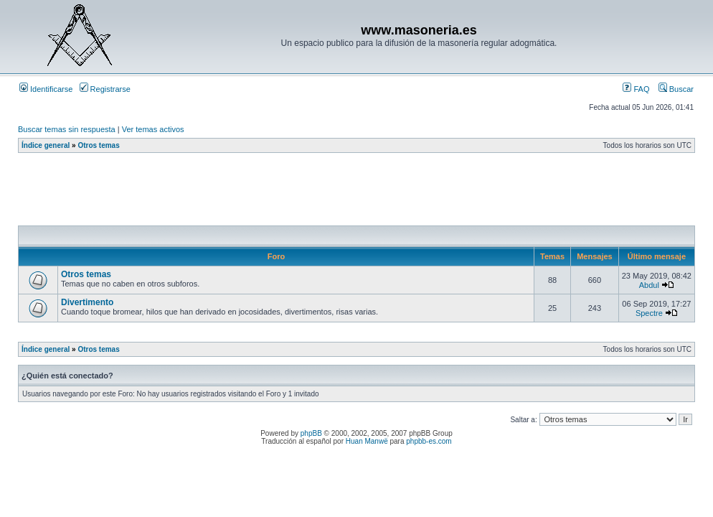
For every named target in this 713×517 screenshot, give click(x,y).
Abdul (649, 285)
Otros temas (98, 145)
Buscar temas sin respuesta (66, 129)
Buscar (676, 89)
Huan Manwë (367, 441)
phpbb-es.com (428, 441)
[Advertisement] (279, 193)
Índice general (46, 145)
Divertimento (87, 302)
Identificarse (45, 89)
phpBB (311, 433)
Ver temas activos (153, 129)
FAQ (636, 89)
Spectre (649, 313)
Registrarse (105, 89)
